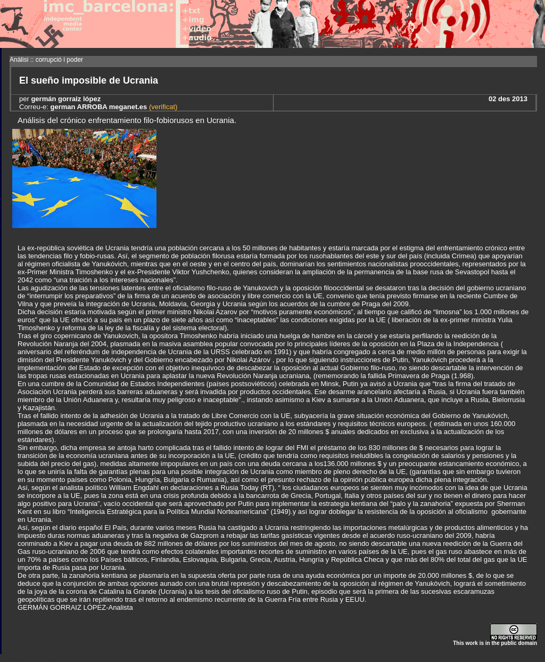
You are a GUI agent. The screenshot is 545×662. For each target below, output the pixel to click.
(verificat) (162, 107)
